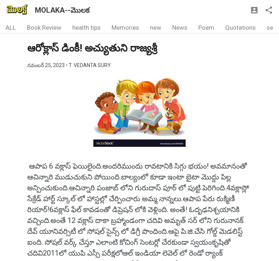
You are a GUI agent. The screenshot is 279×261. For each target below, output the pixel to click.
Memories (125, 27)
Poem (206, 27)
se (270, 27)
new (155, 27)
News (179, 27)
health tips (86, 27)
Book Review (44, 27)
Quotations (240, 27)
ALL (10, 27)
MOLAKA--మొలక (62, 10)
